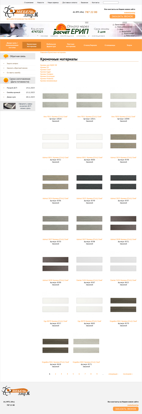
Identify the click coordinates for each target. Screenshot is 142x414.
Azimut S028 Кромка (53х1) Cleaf (55, 280)
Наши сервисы (53, 2)
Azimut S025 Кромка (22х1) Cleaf (89, 198)
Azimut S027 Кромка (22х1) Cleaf (55, 239)
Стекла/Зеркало (90, 45)
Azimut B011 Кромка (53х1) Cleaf (89, 157)
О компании (28, 2)
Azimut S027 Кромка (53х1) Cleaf (89, 239)
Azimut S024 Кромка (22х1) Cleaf (123, 157)
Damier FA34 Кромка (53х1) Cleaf (123, 280)
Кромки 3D (44, 67)
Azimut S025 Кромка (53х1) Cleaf (123, 198)
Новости (40, 2)
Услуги (129, 45)
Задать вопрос (12, 63)
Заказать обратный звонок (17, 68)
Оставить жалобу (13, 72)
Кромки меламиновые (48, 81)
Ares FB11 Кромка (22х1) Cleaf (55, 116)
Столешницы (110, 45)
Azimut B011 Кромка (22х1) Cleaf (56, 157)
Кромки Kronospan (47, 76)
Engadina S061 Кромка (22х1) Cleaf (123, 321)
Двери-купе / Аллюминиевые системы (12, 45)
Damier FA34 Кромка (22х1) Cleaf (89, 280)
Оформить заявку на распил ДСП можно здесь (25, 106)
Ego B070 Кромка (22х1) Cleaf (55, 321)
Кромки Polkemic (46, 78)
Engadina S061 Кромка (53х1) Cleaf (55, 362)
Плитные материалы (70, 45)
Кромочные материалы (32, 45)
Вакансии (84, 2)
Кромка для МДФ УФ (48, 65)
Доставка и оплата (69, 2)
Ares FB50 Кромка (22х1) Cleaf (123, 116)
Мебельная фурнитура (51, 45)
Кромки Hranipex (46, 74)
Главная (43, 52)
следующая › (113, 374)
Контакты (95, 2)
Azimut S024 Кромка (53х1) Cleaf (55, 198)
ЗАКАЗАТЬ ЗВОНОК (122, 16)
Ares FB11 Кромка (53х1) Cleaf (89, 116)
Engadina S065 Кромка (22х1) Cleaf (86, 362)
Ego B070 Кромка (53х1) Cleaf (89, 321)
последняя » (128, 374)
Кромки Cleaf (45, 69)
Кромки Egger (45, 72)
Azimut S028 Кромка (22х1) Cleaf (123, 239)
